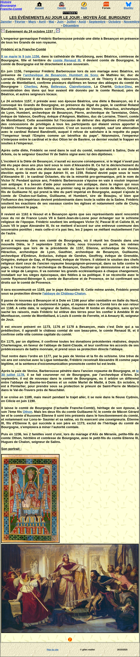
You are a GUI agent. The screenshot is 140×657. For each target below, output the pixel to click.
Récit (84, 8)
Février (20, 21)
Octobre (114, 21)
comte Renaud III (66, 60)
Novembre (131, 21)
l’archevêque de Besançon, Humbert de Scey (60, 75)
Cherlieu (30, 86)
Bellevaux (58, 86)
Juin (60, 21)
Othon (27, 412)
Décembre (71, 25)
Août (82, 21)
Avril (42, 21)
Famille (61, 8)
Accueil (39, 8)
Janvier (6, 21)
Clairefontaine (80, 86)
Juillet (71, 21)
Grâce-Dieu (123, 86)
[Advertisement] (10, 650)
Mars (32, 21)
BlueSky (128, 8)
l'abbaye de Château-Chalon (64, 293)
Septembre (97, 21)
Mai (51, 21)
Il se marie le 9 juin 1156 (20, 56)
